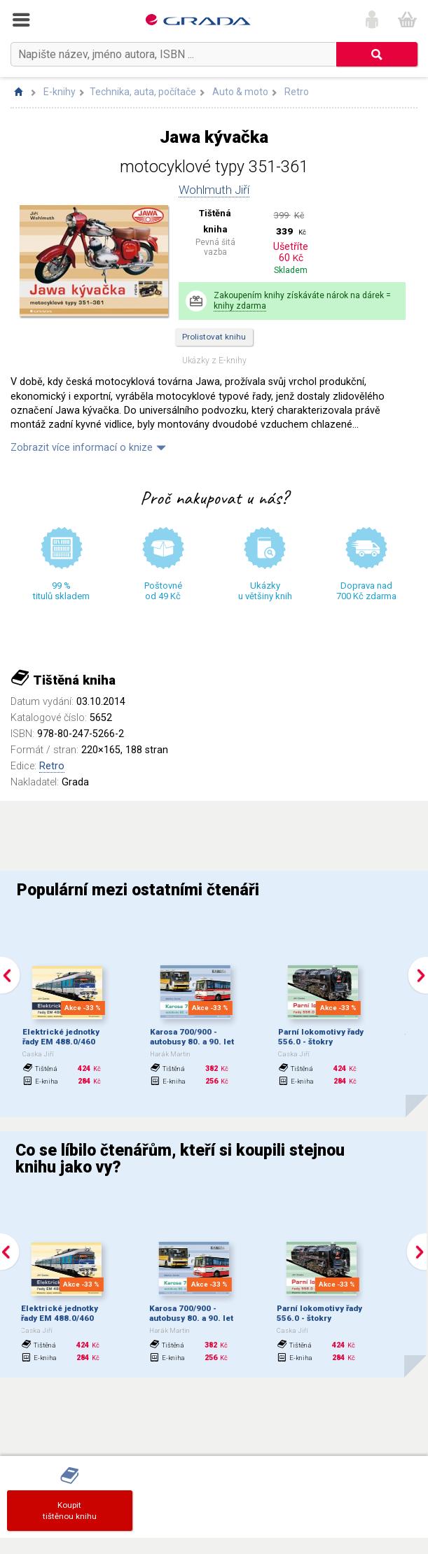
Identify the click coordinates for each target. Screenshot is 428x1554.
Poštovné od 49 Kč (163, 590)
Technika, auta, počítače (143, 91)
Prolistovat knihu (214, 337)
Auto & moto (240, 91)
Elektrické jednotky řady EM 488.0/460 (60, 1036)
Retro (296, 91)
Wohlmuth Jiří (214, 190)
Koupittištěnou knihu (70, 1510)
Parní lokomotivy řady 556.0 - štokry (321, 1036)
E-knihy (59, 91)
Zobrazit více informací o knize (82, 448)
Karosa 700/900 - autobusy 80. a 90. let (192, 1036)
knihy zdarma (240, 306)
